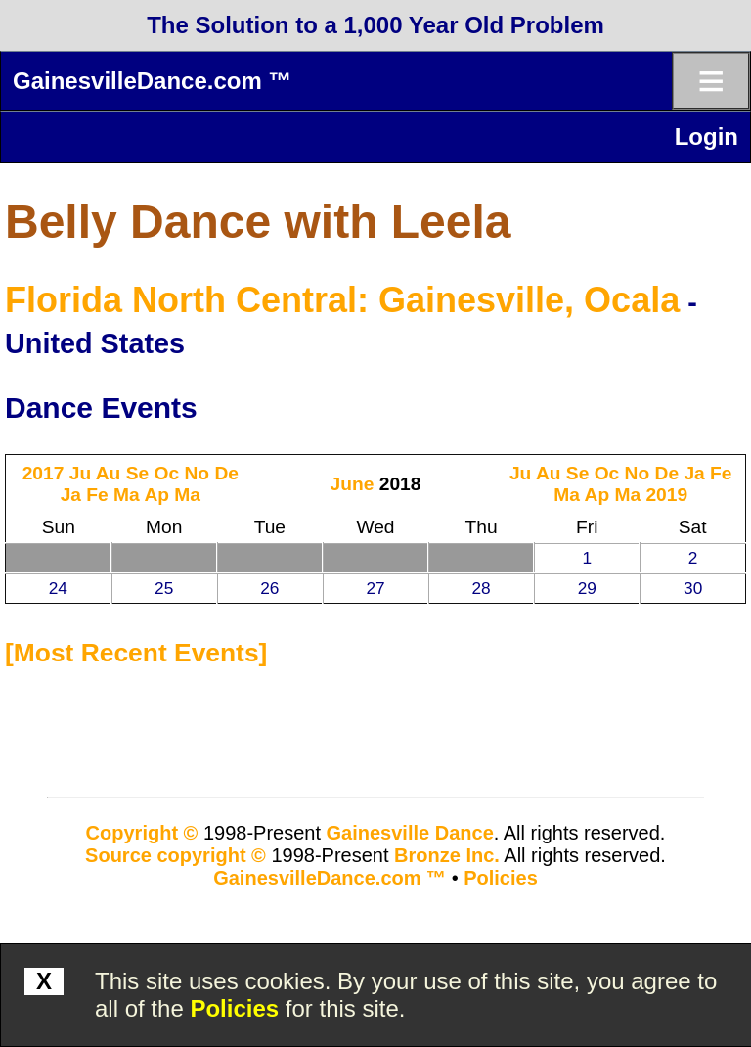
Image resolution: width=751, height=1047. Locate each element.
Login (706, 136)
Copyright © (142, 832)
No (196, 473)
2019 (666, 494)
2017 (43, 473)
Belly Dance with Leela (258, 222)
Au (108, 473)
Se (137, 473)
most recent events (136, 652)
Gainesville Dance (410, 832)
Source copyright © (175, 855)
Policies (234, 1008)
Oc (167, 473)
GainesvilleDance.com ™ (152, 81)
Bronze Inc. (447, 855)
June (353, 484)
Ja (71, 494)
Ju (80, 473)
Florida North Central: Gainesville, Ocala (342, 300)
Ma (126, 494)
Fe (97, 494)
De (226, 473)
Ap (156, 494)
